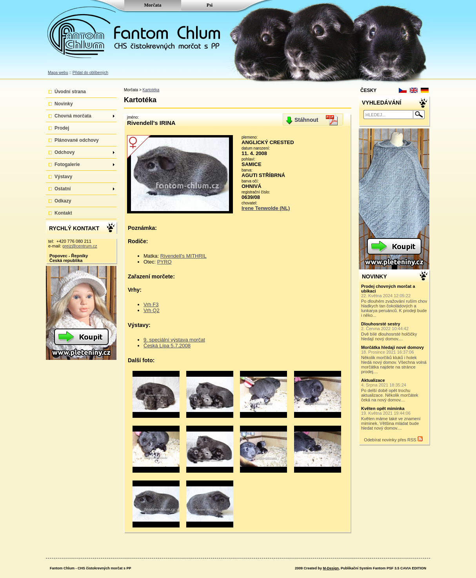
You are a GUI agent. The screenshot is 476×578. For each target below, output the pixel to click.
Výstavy (63, 176)
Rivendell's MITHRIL (183, 256)
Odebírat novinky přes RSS (393, 439)
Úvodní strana (70, 91)
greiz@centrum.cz (79, 246)
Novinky (64, 104)
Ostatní (84, 188)
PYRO (164, 262)
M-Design (331, 568)
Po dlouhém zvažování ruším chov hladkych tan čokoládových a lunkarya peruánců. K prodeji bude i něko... (394, 301)
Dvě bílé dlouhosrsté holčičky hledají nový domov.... (394, 331)
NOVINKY (374, 276)
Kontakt (63, 213)
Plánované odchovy (77, 140)
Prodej (62, 128)
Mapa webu (58, 72)
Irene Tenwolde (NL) (266, 208)
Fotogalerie (84, 164)
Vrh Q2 (152, 310)
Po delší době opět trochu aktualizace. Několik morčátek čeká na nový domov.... (394, 390)
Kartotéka (151, 90)
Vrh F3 (151, 304)
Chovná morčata (84, 116)
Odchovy (84, 152)
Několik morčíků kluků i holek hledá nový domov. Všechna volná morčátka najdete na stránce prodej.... (394, 359)
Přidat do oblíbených (90, 72)
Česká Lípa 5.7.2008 (167, 346)
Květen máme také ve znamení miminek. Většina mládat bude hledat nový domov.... (394, 418)
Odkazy (63, 201)
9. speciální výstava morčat (174, 340)
